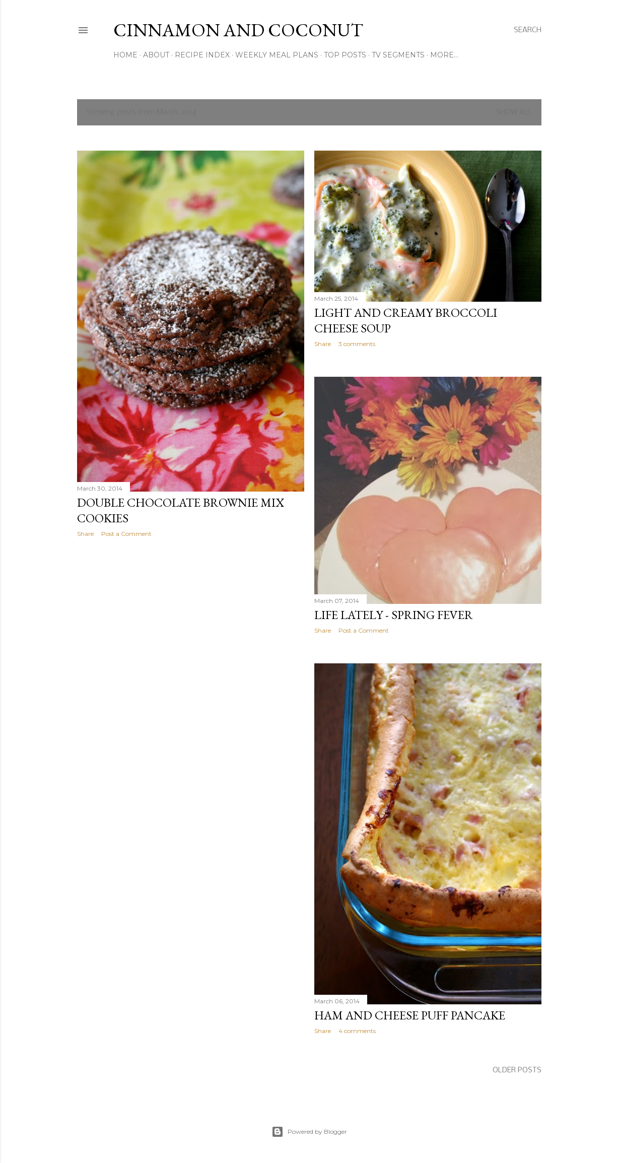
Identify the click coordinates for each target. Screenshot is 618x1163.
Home (125, 54)
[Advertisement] (190, 633)
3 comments (356, 344)
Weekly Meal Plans (276, 54)
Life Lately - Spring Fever (393, 615)
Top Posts (345, 54)
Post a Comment (126, 533)
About (156, 54)
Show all (514, 112)
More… (444, 54)
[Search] (527, 30)
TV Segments (398, 54)
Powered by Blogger (309, 1132)
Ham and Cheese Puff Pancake (409, 1015)
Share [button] (85, 533)
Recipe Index (202, 54)
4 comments (357, 1031)
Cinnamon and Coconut (238, 30)
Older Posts (517, 1070)
